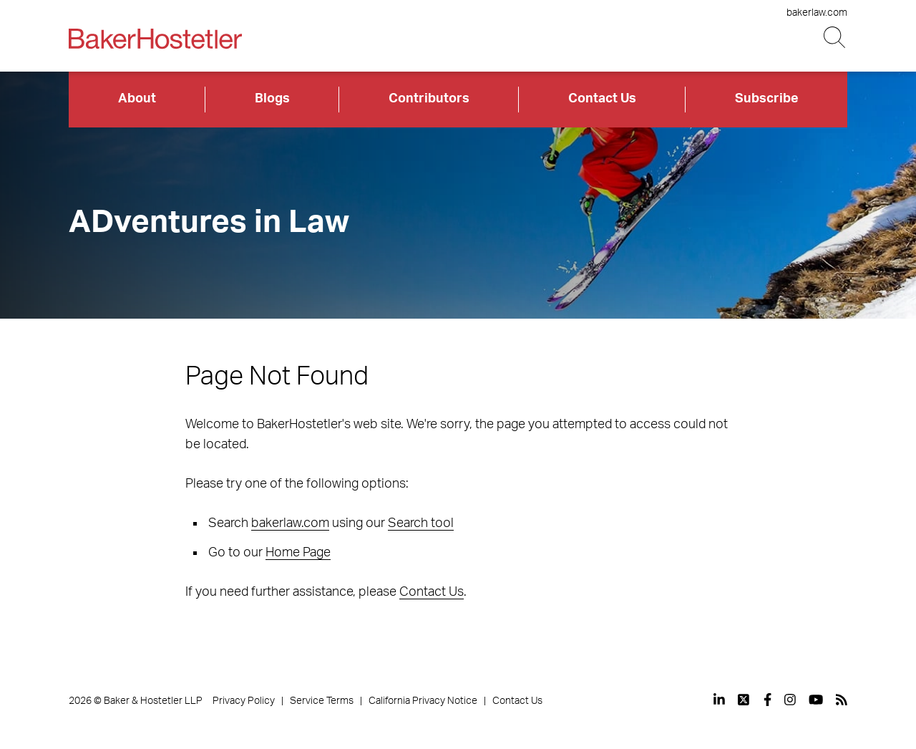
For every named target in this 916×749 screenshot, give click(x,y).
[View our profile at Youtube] (816, 699)
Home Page (298, 552)
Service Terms (322, 701)
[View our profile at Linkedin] (719, 699)
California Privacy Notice (423, 701)
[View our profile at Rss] (841, 699)
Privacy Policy (244, 701)
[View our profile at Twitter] (744, 699)
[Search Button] (835, 37)
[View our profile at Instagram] (790, 699)
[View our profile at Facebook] (767, 699)
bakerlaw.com (816, 13)
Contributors (429, 98)
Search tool (421, 523)
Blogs (272, 98)
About (137, 98)
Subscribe (767, 98)
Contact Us (602, 98)
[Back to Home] (155, 39)
